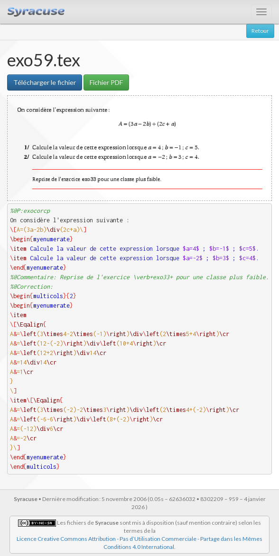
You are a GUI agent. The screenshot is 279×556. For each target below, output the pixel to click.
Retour (260, 30)
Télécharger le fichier (44, 82)
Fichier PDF (106, 82)
